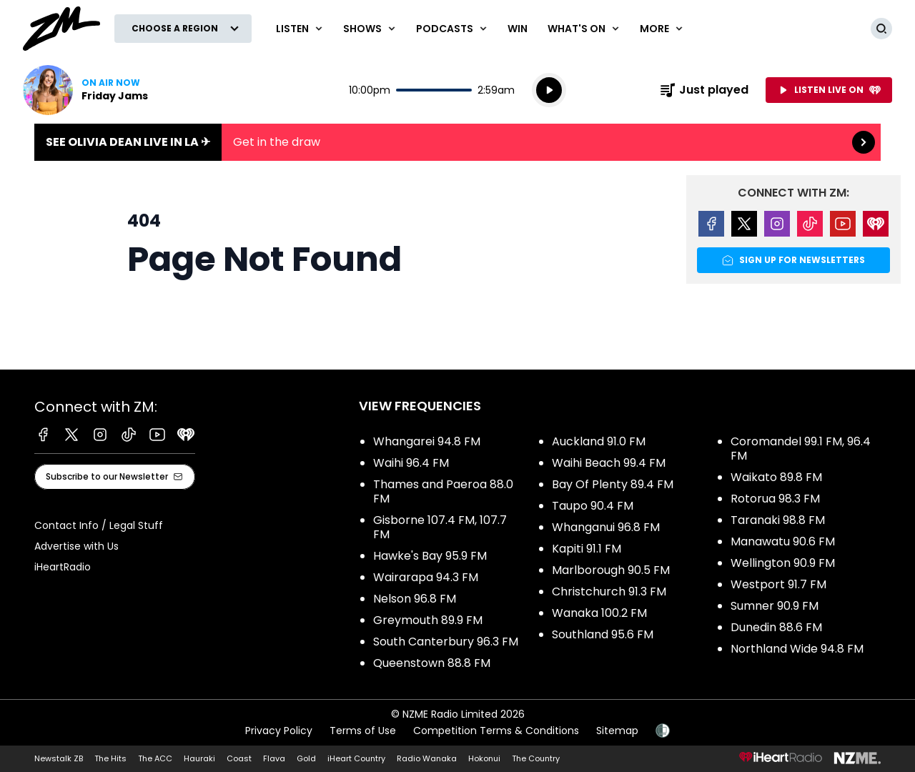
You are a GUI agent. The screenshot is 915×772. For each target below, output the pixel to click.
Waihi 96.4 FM (411, 463)
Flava (274, 758)
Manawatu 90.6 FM (783, 541)
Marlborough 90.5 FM (611, 570)
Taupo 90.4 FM (592, 506)
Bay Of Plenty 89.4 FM (612, 484)
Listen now (85, 90)
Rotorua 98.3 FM (775, 498)
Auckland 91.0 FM (599, 441)
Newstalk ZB (58, 758)
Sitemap (617, 730)
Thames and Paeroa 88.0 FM (443, 491)
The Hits (110, 758)
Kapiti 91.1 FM (586, 548)
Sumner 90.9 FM (774, 606)
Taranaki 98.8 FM (778, 520)
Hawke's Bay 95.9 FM (430, 556)
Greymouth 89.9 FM (428, 620)
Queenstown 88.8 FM (431, 663)
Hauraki (199, 758)
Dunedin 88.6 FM (776, 627)
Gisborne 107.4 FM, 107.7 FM (440, 527)
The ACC (155, 758)
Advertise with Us (76, 546)
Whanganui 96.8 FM (606, 527)
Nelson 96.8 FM (414, 598)
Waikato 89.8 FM (776, 477)
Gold (306, 758)
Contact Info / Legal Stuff (98, 525)
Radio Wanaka (427, 758)
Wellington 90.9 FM (783, 563)
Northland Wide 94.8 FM (797, 648)
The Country (536, 758)
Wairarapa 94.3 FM (425, 577)
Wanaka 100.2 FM (599, 613)
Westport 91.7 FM (778, 584)
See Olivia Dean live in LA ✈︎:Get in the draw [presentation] (457, 142)
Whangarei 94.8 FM (426, 441)
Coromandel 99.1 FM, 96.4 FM (801, 448)
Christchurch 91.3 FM (609, 591)
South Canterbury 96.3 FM (445, 641)
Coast (239, 758)
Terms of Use (363, 730)
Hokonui (484, 758)
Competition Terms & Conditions (496, 730)
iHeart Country (356, 758)
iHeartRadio (62, 567)
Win (518, 28)
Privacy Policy (278, 730)
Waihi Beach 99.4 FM (609, 463)
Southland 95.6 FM (602, 634)
